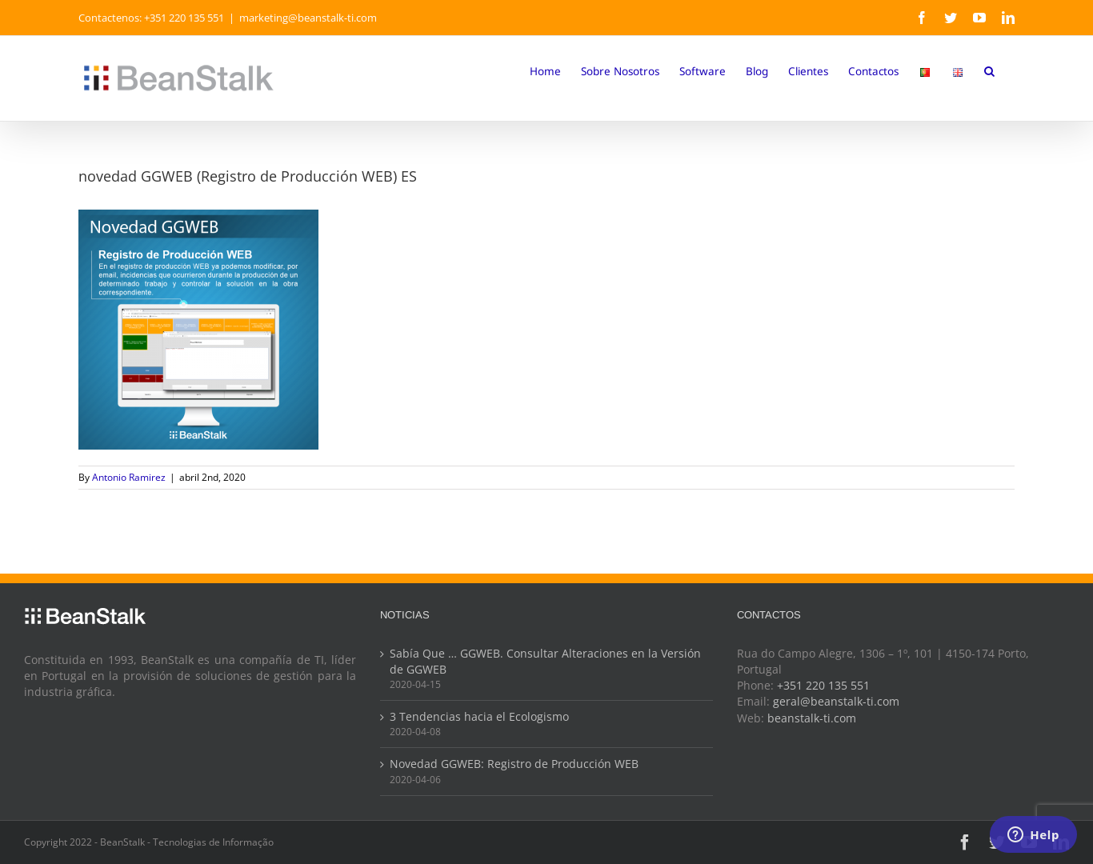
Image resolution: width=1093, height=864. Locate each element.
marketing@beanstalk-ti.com (308, 17)
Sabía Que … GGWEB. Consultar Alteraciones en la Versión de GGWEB (545, 661)
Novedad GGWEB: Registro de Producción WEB (514, 764)
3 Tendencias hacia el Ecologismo (479, 717)
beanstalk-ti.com (811, 718)
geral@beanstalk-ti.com (836, 701)
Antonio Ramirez (129, 477)
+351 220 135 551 (823, 685)
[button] (989, 70)
